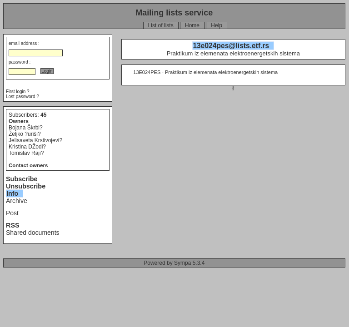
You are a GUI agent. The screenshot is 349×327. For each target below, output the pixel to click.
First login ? (18, 91)
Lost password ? (22, 96)
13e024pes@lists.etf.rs (231, 46)
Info (12, 193)
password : (19, 61)
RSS (13, 225)
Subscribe (22, 179)
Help (216, 25)
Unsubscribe (25, 186)
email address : (24, 43)
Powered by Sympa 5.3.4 (174, 263)
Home (192, 25)
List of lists (161, 25)
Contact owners (28, 165)
